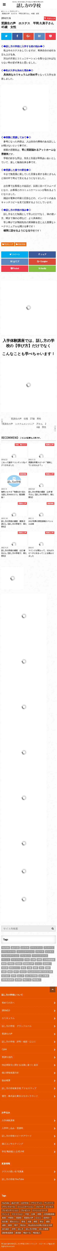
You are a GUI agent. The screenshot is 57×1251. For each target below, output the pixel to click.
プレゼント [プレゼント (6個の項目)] (25, 955)
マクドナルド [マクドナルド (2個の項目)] (17, 960)
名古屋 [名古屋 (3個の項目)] (5, 968)
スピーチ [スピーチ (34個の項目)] (39, 951)
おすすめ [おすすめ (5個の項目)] (25, 947)
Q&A (4, 1049)
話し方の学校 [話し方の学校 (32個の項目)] (31, 976)
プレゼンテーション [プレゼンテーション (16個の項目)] (10, 955)
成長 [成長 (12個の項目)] (4, 972)
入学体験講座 (8, 1120)
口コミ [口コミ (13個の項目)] (38, 963)
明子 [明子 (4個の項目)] (16, 972)
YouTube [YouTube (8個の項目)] (5, 947)
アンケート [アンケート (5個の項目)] (49, 947)
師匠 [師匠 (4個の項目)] (35, 968)
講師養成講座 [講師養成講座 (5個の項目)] (7, 980)
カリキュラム (8, 1018)
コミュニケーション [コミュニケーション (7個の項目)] (25, 951)
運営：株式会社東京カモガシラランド (20, 1096)
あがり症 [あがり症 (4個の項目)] (15, 947)
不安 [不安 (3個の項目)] (27, 960)
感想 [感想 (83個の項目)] (48, 968)
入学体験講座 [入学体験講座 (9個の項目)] (48, 960)
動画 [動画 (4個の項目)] (4, 963)
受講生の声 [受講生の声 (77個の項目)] (28, 963)
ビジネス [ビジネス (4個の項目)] (49, 951)
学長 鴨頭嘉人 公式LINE (13, 1151)
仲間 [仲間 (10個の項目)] (39, 960)
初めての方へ (8, 1002)
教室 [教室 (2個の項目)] (10, 972)
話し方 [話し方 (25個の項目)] (20, 976)
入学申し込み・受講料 (12, 1128)
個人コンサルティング (12, 1143)
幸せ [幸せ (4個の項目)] (41, 968)
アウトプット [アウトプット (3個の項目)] (36, 947)
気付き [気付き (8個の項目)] (23, 972)
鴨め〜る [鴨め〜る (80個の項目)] (27, 980)
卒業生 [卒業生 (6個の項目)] (11, 963)
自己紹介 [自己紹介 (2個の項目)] (5, 976)
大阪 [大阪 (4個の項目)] (29, 968)
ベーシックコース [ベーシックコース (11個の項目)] (40, 955)
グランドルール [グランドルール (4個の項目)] (8, 951)
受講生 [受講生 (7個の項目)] (19, 963)
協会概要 (6, 1080)
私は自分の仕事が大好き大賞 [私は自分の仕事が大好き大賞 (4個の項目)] (40, 972)
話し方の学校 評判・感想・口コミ (19, 1041)
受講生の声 (8, 244)
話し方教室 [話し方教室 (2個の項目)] (43, 976)
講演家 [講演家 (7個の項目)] (18, 980)
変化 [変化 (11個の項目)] (23, 968)
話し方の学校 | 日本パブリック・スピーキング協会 (33, 1244)
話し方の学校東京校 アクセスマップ (19, 1088)
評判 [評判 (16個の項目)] (14, 976)
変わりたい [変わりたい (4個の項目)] (14, 968)
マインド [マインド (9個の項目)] (5, 960)
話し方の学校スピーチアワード (17, 1135)
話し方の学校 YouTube (13, 1179)
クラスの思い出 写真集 (13, 1171)
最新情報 (21, 244)
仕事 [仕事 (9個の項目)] (33, 960)
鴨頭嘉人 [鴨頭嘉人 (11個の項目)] (36, 980)
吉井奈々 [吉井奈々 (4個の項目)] (47, 963)
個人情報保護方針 (10, 1072)
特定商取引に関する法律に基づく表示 (20, 1065)
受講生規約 (7, 1057)
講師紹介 (6, 1010)
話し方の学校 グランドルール (17, 1026)
